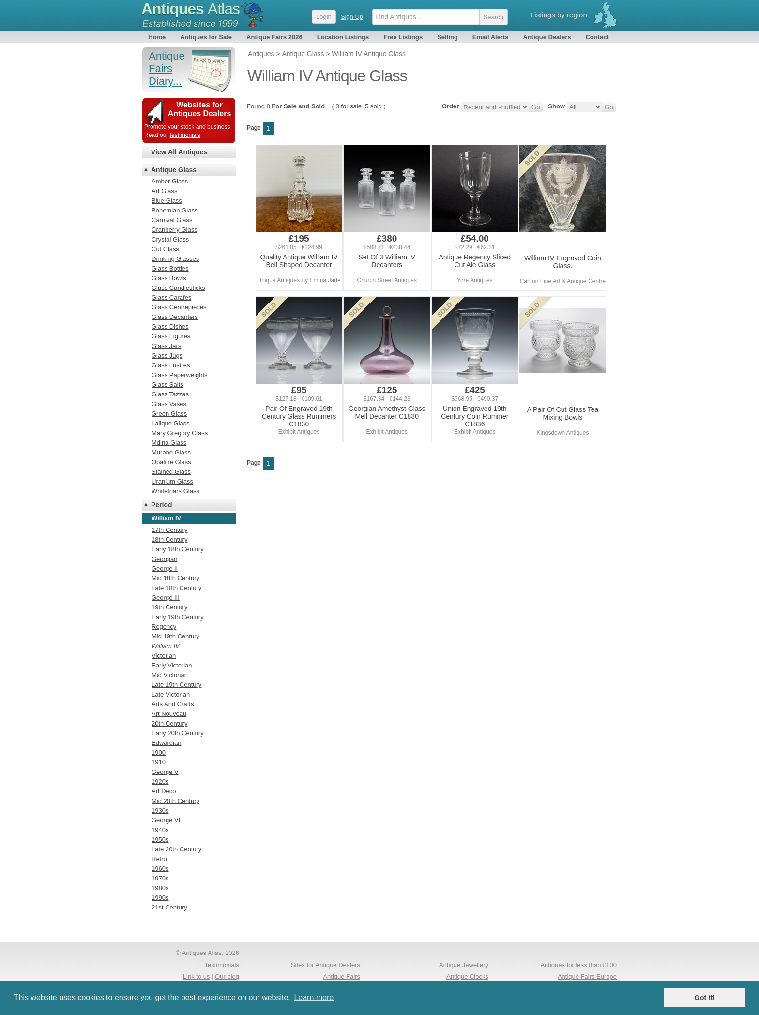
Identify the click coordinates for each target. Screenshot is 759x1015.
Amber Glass (170, 181)
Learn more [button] (314, 997)
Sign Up (352, 16)
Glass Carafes (171, 297)
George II (165, 568)
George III (166, 597)
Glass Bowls (169, 278)
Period (161, 505)
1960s (160, 868)
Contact (596, 37)
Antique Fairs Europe (587, 976)
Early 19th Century (178, 617)
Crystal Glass (170, 239)
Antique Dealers (547, 37)
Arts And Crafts (173, 704)
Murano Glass (171, 452)
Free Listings (403, 37)
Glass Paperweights (180, 375)
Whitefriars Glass (175, 491)
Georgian (164, 558)
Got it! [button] (705, 997)
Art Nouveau (169, 713)
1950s (160, 839)
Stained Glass (171, 471)
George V (165, 771)
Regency (164, 626)
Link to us (196, 976)
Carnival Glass (172, 220)
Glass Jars (166, 345)
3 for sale (349, 106)
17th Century (169, 529)
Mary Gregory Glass (180, 433)
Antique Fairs (341, 976)
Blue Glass (167, 200)
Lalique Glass (171, 423)
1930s (160, 810)
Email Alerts (490, 37)
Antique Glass (174, 170)
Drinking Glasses (175, 258)
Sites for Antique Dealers (325, 965)
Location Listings (343, 37)
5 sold (373, 106)
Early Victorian (172, 665)
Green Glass (169, 413)
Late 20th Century (176, 849)
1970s (160, 878)
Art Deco (164, 791)
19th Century (169, 607)
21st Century (169, 907)
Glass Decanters (175, 316)
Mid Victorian (170, 675)
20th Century (169, 723)
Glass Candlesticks (178, 287)
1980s (160, 888)
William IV (166, 646)
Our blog (227, 976)
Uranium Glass (172, 481)
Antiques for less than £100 (578, 965)
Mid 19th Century (175, 636)
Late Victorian (171, 694)
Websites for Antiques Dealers (199, 109)
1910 (159, 762)
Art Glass (164, 191)
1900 (159, 752)
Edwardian (166, 742)
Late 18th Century (176, 587)
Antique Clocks (467, 976)
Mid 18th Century (175, 578)
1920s (160, 781)
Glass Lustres (171, 365)
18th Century (169, 539)
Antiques (190, 8)
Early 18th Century (178, 549)
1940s (160, 829)
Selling (447, 37)
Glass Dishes (170, 326)
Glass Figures (171, 336)
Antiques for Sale (206, 37)
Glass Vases (169, 404)
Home (157, 37)
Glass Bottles (170, 268)
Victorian (164, 655)
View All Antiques (179, 152)
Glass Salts (167, 384)
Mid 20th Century (175, 800)
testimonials (185, 135)
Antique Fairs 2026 (274, 37)
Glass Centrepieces (179, 307)
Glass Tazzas (170, 394)
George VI (166, 820)
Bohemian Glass (174, 210)
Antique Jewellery (463, 965)
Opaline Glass (171, 462)
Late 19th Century (176, 684)
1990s (160, 897)
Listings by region (559, 15)
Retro (159, 859)
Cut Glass (165, 249)
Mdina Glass (169, 442)
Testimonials (221, 965)
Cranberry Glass (174, 229)
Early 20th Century (178, 733)
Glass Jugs (167, 355)
